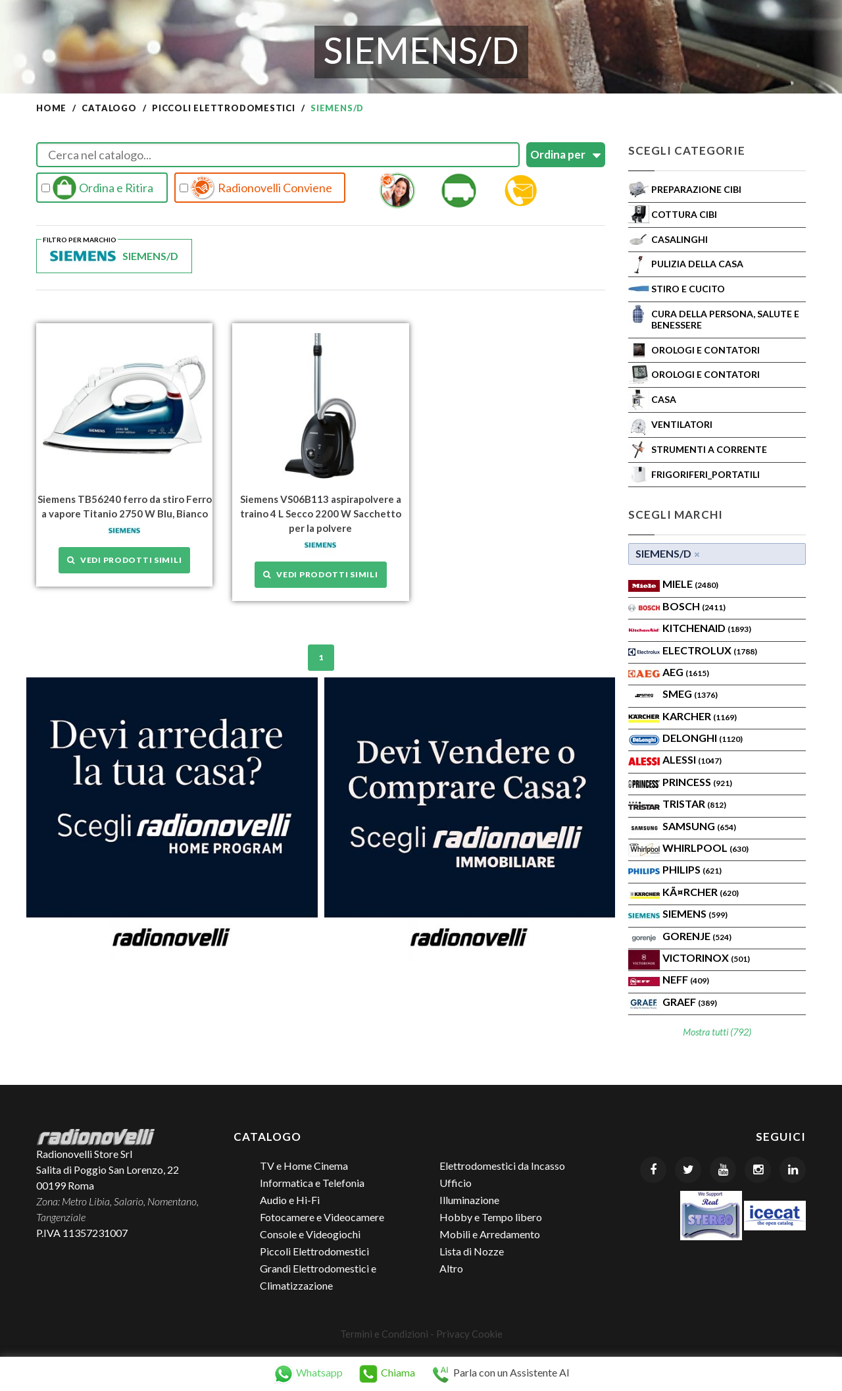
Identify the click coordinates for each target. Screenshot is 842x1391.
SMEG (690, 693)
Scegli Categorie (686, 150)
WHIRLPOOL (705, 847)
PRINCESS (697, 781)
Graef (689, 1001)
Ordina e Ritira (97, 187)
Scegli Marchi (675, 514)
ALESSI (692, 759)
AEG (685, 672)
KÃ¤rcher (700, 891)
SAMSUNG (699, 826)
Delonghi (702, 737)
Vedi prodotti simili (124, 560)
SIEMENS (695, 913)
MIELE (690, 583)
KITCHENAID (706, 627)
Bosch (694, 606)
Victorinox (706, 957)
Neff (685, 979)
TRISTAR (694, 803)
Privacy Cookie (469, 1334)
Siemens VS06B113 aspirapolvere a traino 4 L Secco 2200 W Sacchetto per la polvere (320, 513)
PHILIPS (692, 869)
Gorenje (696, 936)
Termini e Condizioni (384, 1334)
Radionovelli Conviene (256, 187)
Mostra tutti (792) (717, 1031)
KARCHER (699, 716)
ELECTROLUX (709, 650)
